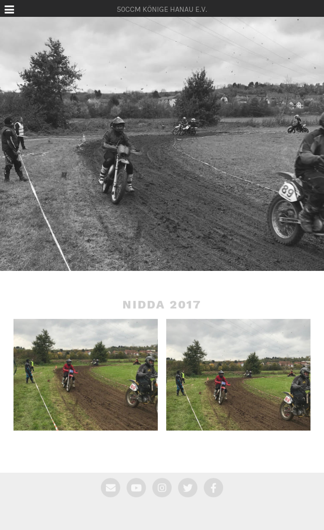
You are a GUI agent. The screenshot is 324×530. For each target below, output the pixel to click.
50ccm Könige (161, 266)
